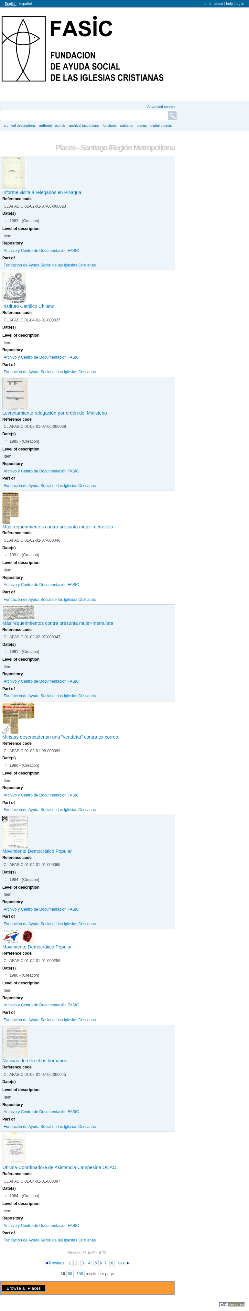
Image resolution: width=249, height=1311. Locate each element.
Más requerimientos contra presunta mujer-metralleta (57, 526)
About (218, 3)
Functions (110, 125)
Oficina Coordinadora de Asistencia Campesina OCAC (59, 1167)
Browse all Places (23, 1288)
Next (121, 1263)
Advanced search (161, 107)
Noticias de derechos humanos (34, 1060)
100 (79, 1274)
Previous (56, 1263)
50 (70, 1274)
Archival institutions (84, 125)
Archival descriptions (20, 125)
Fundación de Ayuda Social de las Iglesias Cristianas (50, 265)
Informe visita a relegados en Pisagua (41, 192)
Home (206, 3)
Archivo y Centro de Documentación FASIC (41, 250)
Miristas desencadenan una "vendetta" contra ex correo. (60, 737)
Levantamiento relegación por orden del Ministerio (54, 413)
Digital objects (161, 125)
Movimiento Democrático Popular (37, 851)
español (25, 3)
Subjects (126, 125)
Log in (240, 3)
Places (142, 125)
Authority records (52, 125)
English (10, 3)
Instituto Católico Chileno (28, 306)
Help (229, 3)
